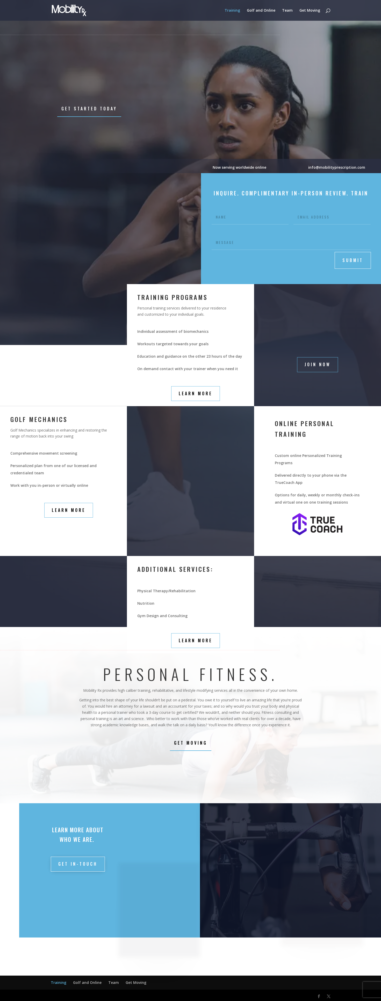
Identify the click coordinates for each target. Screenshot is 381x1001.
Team (287, 11)
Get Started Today (89, 108)
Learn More (195, 393)
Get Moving (309, 11)
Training (232, 11)
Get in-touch (77, 864)
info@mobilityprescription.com (337, 167)
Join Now (317, 364)
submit (352, 260)
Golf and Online (261, 11)
